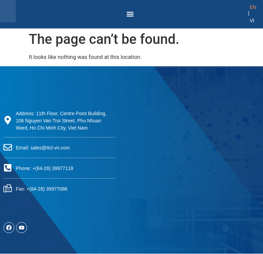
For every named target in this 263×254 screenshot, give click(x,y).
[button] (130, 14)
